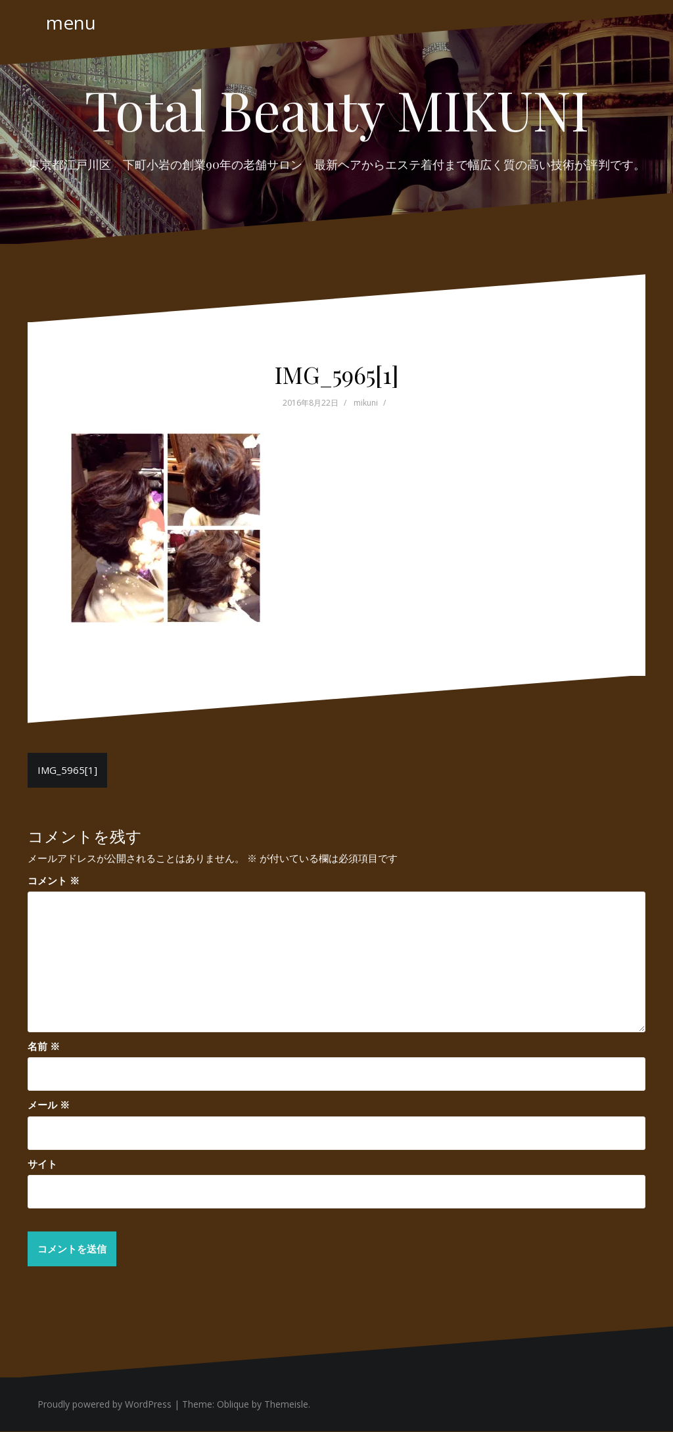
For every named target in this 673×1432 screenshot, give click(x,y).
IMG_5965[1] (67, 769)
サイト (42, 1163)
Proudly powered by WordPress (104, 1404)
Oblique (233, 1404)
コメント (54, 880)
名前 (44, 1046)
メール (49, 1104)
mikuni (366, 402)
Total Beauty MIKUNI (337, 109)
